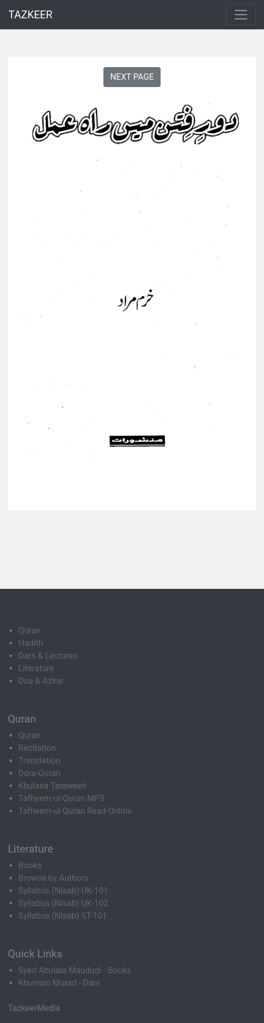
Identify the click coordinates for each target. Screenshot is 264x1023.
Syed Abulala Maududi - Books (74, 970)
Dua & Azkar (41, 681)
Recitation (37, 748)
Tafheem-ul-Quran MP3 (61, 798)
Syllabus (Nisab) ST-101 (62, 916)
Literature (36, 668)
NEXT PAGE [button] (132, 77)
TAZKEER (30, 14)
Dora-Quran (39, 773)
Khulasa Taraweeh (52, 786)
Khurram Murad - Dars (59, 983)
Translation (39, 761)
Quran (29, 631)
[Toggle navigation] (241, 14)
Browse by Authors (53, 878)
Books (30, 865)
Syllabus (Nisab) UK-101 (63, 891)
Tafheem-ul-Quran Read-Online (75, 811)
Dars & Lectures (47, 656)
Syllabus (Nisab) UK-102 (63, 903)
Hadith (30, 643)
